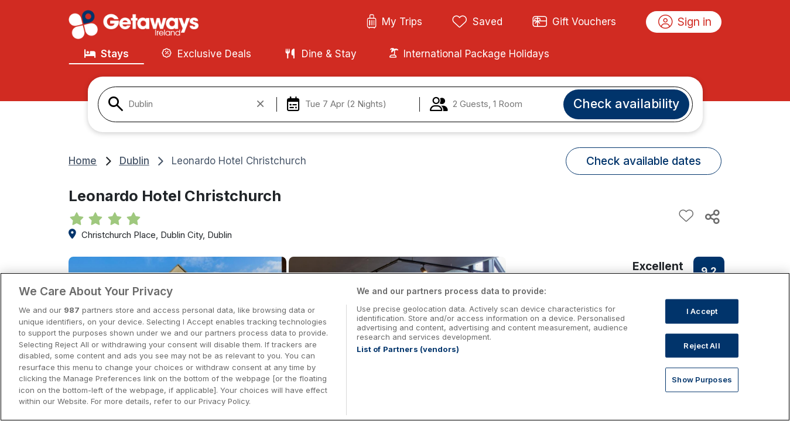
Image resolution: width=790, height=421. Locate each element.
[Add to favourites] (686, 216)
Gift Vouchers (574, 22)
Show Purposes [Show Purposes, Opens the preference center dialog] (702, 391)
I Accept (701, 323)
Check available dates (643, 161)
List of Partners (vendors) (408, 362)
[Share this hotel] (711, 216)
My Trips (394, 22)
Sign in (685, 22)
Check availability (626, 103)
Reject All (701, 358)
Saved (477, 22)
